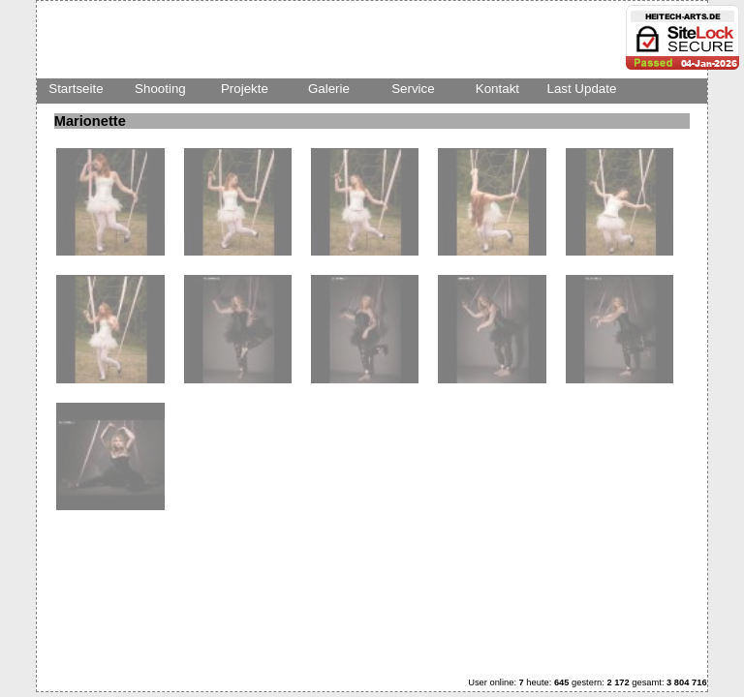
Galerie (329, 88)
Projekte (244, 88)
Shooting (160, 88)
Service (412, 88)
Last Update (581, 88)
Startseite (75, 88)
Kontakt (497, 88)
